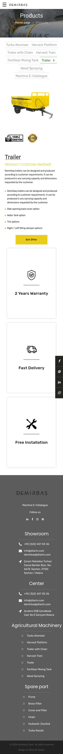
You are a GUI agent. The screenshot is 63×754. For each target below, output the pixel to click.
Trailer (48, 60)
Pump (46, 696)
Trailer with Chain (20, 52)
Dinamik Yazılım (37, 750)
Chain (46, 717)
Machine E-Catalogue (31, 76)
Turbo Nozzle (51, 730)
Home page (22, 23)
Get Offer (31, 239)
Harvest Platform (44, 45)
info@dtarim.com (49, 550)
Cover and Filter (52, 710)
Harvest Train (46, 52)
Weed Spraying (31, 68)
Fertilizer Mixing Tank (23, 60)
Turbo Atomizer (17, 45)
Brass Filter (50, 703)
